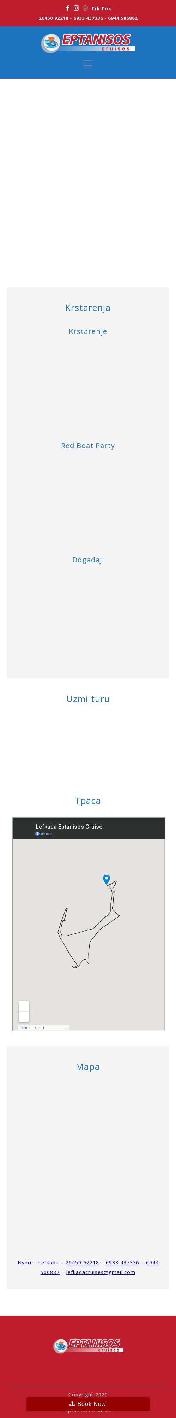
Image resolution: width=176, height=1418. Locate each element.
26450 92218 (53, 18)
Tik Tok (101, 8)
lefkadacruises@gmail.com (100, 1272)
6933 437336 (88, 18)
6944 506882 (123, 18)
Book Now (91, 1404)
